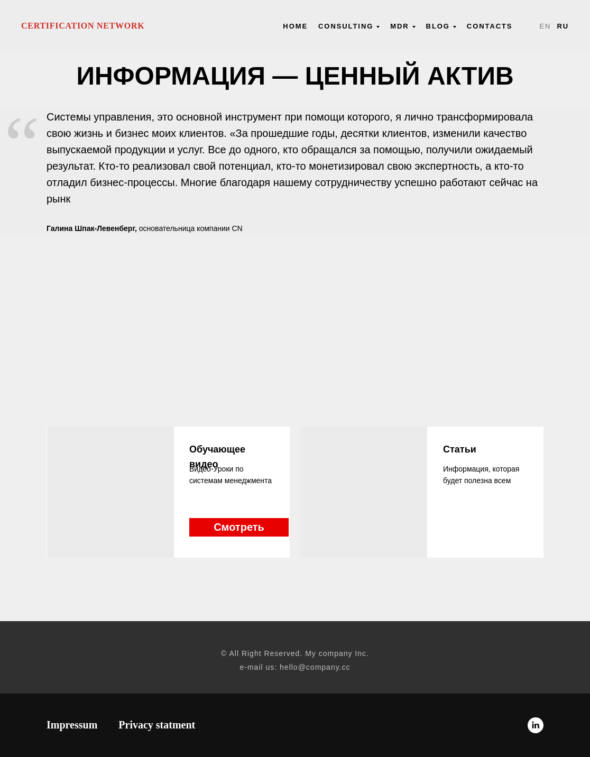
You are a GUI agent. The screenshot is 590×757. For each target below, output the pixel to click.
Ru (563, 26)
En (545, 26)
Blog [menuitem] (438, 26)
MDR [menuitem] (399, 26)
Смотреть (239, 527)
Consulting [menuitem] (345, 26)
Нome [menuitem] (295, 26)
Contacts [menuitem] (490, 26)
